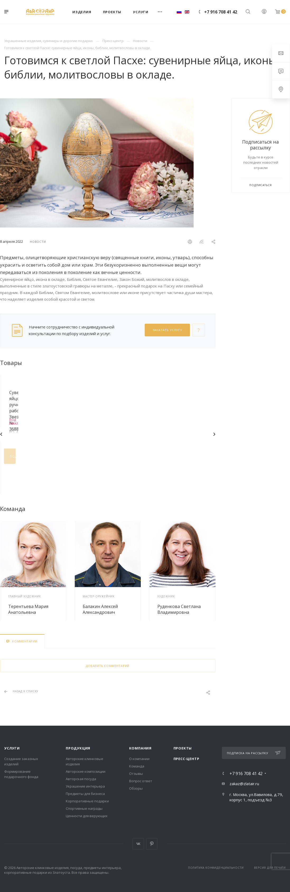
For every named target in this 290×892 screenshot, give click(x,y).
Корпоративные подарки (87, 801)
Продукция (78, 748)
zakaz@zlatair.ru (244, 783)
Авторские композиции (85, 771)
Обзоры (136, 788)
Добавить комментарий (107, 666)
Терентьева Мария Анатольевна (28, 609)
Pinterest (151, 843)
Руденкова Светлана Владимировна (179, 609)
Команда (136, 766)
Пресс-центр (186, 758)
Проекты (183, 748)
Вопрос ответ (140, 781)
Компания (140, 748)
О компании (139, 758)
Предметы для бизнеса (85, 793)
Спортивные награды (84, 808)
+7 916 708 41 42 (220, 12)
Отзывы (136, 773)
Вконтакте (138, 843)
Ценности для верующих (86, 815)
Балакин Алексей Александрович (100, 609)
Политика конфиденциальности (216, 868)
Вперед (214, 434)
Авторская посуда (81, 778)
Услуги (12, 748)
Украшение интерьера (85, 786)
